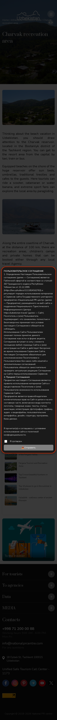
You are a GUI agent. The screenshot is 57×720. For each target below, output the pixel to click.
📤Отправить (28, 447)
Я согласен (16, 441)
